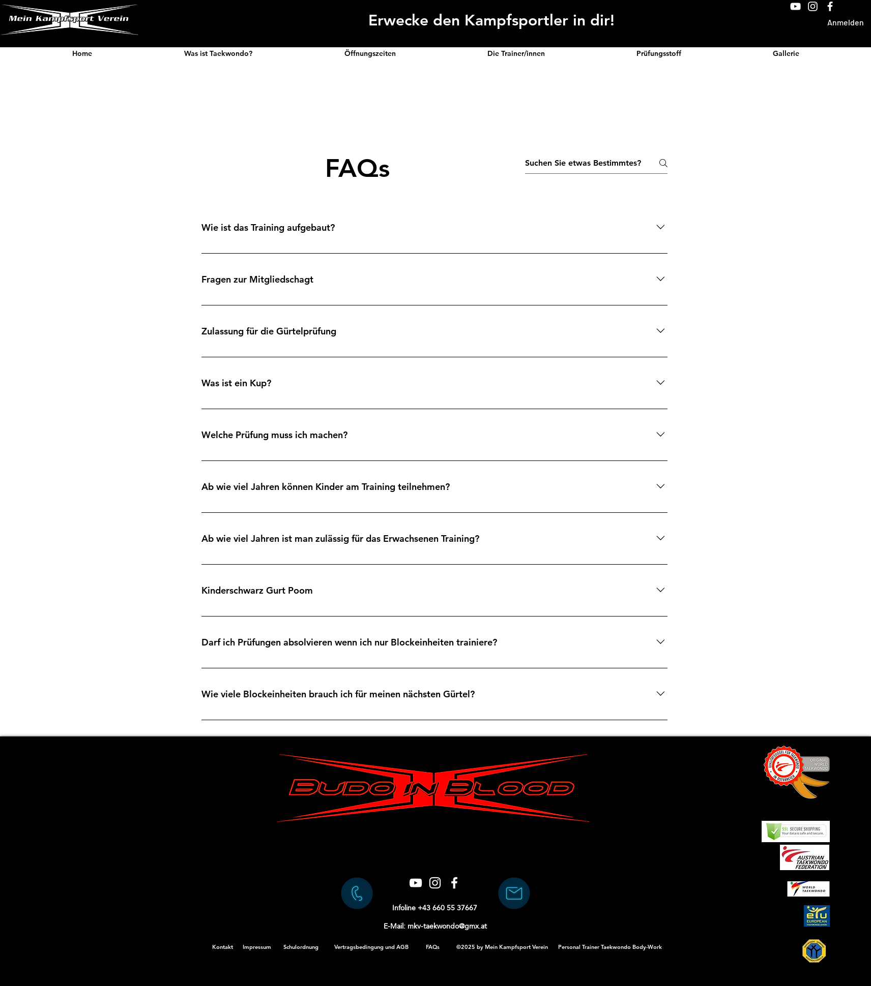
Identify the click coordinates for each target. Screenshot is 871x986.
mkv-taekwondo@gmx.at (447, 926)
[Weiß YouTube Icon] (795, 6)
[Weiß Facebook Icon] (830, 6)
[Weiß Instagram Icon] (812, 6)
